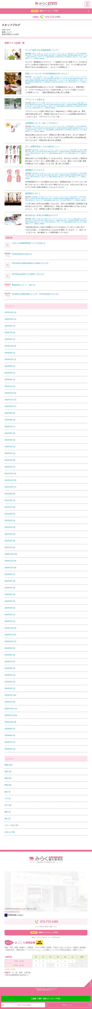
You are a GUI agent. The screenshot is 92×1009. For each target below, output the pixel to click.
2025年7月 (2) (10, 332)
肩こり (84, 55)
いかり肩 (37, 53)
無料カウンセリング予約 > (44, 932)
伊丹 (78, 53)
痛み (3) (7, 792)
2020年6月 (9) (10, 594)
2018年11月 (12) (11, 715)
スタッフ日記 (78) (11, 825)
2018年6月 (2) (10, 749)
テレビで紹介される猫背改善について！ (42, 50)
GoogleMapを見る (12, 912)
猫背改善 (59, 55)
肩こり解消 (68, 80)
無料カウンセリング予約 (44, 11)
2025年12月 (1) (10, 312)
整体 (42, 55)
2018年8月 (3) (10, 735)
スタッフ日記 (36, 77)
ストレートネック (45, 53)
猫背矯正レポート (33, 193)
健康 (33, 126)
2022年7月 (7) (10, 426)
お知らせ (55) (10, 832)
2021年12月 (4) (10, 473)
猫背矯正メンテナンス (34, 170)
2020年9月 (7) (10, 574)
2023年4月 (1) (10, 379)
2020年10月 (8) (10, 567)
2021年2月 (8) (10, 541)
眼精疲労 (75, 55)
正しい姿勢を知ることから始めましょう (42, 146)
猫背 (33, 53)
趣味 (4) (7, 812)
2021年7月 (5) (10, 507)
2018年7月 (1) (10, 742)
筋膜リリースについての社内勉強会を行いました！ (47, 74)
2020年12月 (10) (11, 554)
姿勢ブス (30, 55)
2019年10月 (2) (10, 641)
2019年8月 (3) (10, 655)
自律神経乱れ (68, 56)
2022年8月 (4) (10, 420)
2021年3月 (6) (10, 534)
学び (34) (8, 805)
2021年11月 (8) (10, 480)
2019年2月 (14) (10, 695)
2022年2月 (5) (10, 460)
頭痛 (74, 56)
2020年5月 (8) (10, 601)
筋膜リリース (56, 80)
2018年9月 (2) (10, 729)
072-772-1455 (49, 921)
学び (41, 77)
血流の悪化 (55, 82)
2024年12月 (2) (10, 346)
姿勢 (26, 55)
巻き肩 (38, 55)
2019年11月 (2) (10, 635)
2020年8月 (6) (10, 581)
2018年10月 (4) (10, 722)
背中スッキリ (42, 56)
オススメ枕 (44, 218)
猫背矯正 (64, 55)
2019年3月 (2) (10, 688)
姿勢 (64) (8, 778)
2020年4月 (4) (10, 608)
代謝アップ (73, 53)
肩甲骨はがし (34, 56)
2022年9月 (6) (10, 413)
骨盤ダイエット (29, 58)
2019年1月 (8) (10, 702)
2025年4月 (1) (10, 339)
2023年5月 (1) (10, 373)
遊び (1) (7, 818)
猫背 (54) (8, 785)
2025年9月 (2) (10, 326)
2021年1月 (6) (10, 547)
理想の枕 (82, 220)
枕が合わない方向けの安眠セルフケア (41, 215)
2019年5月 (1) (10, 675)
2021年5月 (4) (10, 520)
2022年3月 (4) (10, 453)
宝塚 (35, 55)
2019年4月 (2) (10, 682)
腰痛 (47, 56)
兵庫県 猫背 (83, 53)
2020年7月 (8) (10, 588)
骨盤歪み (36, 58)
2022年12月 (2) (10, 393)
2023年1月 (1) (10, 386)
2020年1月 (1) (10, 621)
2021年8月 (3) (10, 500)
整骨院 (46, 55)
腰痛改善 (51, 56)
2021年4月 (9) (10, 527)
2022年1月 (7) (10, 467)
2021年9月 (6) (10, 494)
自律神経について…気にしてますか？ (41, 123)
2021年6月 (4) (10, 514)
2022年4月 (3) (10, 447)
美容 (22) (8, 771)
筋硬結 (51, 80)
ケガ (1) (7, 798)
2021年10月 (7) (10, 487)
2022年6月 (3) (10, 433)
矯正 (80, 55)
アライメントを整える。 (35, 99)
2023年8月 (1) (10, 366)
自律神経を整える (60, 56)
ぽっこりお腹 (66, 53)
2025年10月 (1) (10, 319)
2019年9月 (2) (10, 648)
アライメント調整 (48, 77)
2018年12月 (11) (11, 709)
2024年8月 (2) (10, 353)
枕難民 (58, 220)
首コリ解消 (83, 56)
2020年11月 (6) (10, 561)
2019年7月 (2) (10, 661)
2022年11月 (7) (10, 400)
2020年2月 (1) (10, 614)
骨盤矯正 (42, 58)
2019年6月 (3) (10, 668)
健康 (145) (8, 765)
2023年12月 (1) (10, 359)
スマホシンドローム (56, 53)
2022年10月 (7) (10, 406)
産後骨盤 (70, 55)
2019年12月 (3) (10, 628)
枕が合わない (52, 220)
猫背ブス (54, 55)
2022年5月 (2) (10, 440)
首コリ (78, 56)
